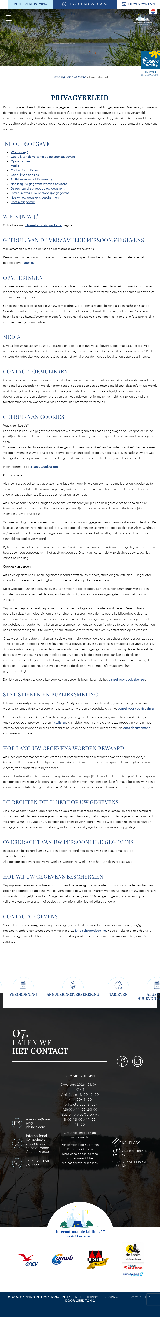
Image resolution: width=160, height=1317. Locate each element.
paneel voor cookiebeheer (126, 679)
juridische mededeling (90, 930)
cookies (28, 263)
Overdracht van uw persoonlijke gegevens (40, 193)
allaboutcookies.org (44, 466)
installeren (59, 722)
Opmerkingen (20, 161)
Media (15, 166)
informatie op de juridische (43, 225)
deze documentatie (136, 728)
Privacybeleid (138, 1293)
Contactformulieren (24, 170)
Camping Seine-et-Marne (69, 77)
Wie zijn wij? (19, 152)
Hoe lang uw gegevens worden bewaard (39, 184)
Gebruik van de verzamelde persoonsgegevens (43, 157)
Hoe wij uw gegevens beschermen (35, 197)
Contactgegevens (23, 202)
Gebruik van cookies (25, 175)
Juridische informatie (104, 1293)
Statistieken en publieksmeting (32, 179)
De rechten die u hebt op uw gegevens (38, 188)
